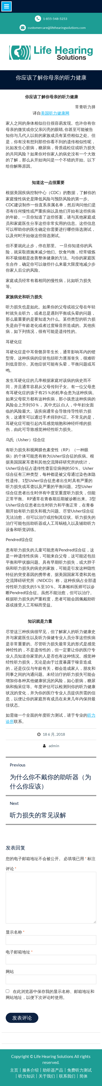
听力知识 (26, 1076)
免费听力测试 (79, 1070)
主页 (14, 1070)
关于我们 (47, 1076)
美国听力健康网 (55, 113)
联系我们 (67, 1076)
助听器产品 (53, 1070)
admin (54, 745)
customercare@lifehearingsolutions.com (57, 28)
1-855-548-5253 (55, 19)
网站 (10, 971)
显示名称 (15, 931)
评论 (11, 868)
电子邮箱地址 (19, 951)
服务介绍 (30, 1070)
